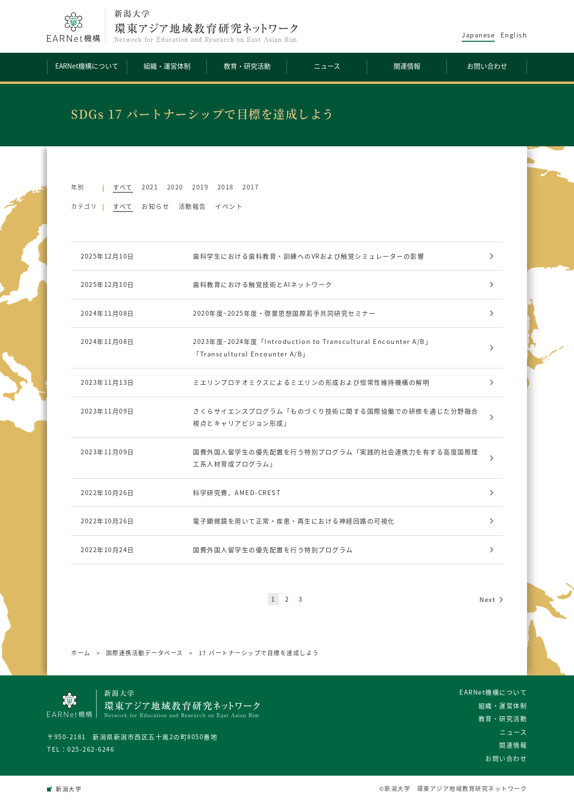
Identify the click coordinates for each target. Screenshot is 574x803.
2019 (200, 186)
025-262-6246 (90, 749)
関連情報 (513, 744)
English (514, 34)
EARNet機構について (493, 692)
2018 (225, 186)
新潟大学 (69, 789)
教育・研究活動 (502, 718)
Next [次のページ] (487, 599)
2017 (250, 186)
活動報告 (192, 206)
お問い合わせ (506, 758)
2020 (175, 186)
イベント (229, 206)
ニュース (513, 731)
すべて (123, 186)
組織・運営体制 (502, 705)
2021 (150, 186)
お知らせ (155, 206)
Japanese (478, 34)
